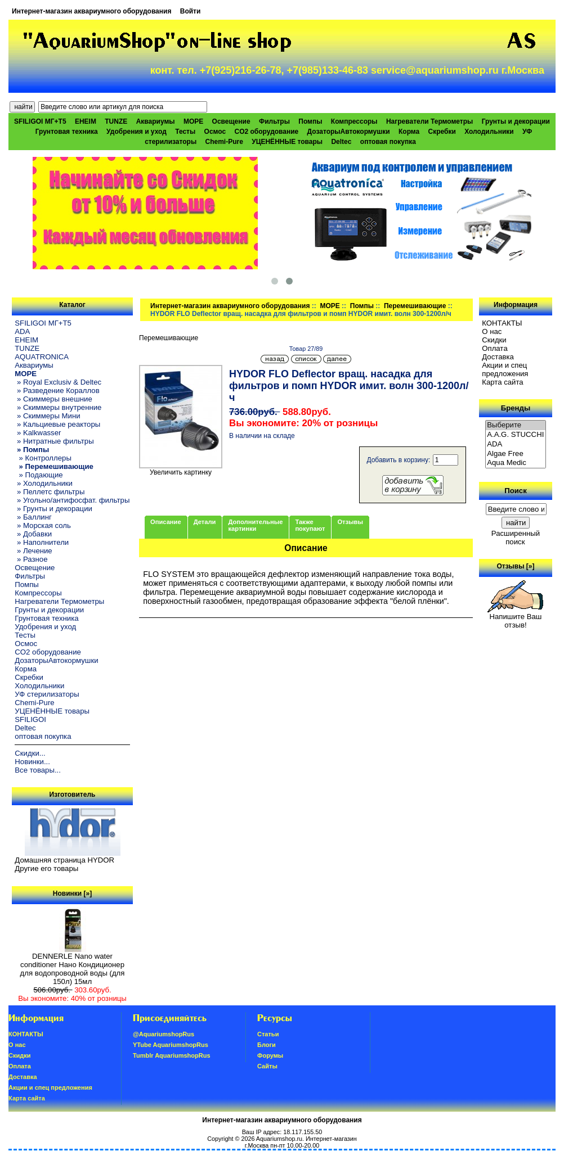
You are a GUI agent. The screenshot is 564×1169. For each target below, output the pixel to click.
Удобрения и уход (136, 132)
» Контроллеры (43, 458)
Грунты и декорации (516, 121)
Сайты (267, 1066)
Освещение (231, 121)
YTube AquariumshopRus (170, 1044)
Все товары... (38, 770)
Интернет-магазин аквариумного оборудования (91, 11)
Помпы (310, 121)
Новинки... (32, 761)
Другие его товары (46, 868)
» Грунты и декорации (53, 508)
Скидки (494, 340)
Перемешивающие (415, 306)
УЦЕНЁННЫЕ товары (287, 142)
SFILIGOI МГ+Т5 (40, 121)
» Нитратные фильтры (54, 441)
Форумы (270, 1055)
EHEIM (85, 121)
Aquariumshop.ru (279, 1138)
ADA (22, 331)
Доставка (498, 357)
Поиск (515, 490)
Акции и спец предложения (505, 369)
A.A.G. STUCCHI (515, 435)
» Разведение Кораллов (57, 390)
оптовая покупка (388, 142)
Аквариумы (155, 121)
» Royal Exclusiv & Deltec (58, 382)
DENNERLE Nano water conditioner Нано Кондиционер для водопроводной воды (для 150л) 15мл (72, 965)
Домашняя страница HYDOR (64, 860)
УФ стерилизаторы (47, 694)
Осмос (215, 132)
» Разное (31, 559)
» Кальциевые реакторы (57, 424)
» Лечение (33, 551)
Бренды (515, 408)
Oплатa (495, 348)
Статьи (268, 1034)
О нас (492, 331)
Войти (190, 11)
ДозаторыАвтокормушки (348, 132)
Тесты (185, 132)
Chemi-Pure (224, 142)
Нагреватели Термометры (429, 121)
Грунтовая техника (66, 132)
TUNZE (116, 121)
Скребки (442, 132)
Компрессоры (354, 121)
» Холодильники (44, 483)
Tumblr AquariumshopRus (172, 1055)
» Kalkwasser (38, 432)
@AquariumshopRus (163, 1034)
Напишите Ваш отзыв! (515, 617)
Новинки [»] (72, 893)
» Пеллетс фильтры (49, 492)
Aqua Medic (515, 463)
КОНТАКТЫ (502, 323)
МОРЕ (329, 306)
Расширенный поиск (515, 537)
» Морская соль (43, 525)
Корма (409, 132)
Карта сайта (502, 382)
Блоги (266, 1044)
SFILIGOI (30, 719)
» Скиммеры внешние (53, 399)
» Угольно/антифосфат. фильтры (72, 500)
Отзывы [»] (515, 566)
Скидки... (30, 753)
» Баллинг (33, 517)
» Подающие (38, 475)
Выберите (515, 425)
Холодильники (489, 132)
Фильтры (274, 121)
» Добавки (33, 534)
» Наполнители (42, 542)
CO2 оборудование (267, 132)
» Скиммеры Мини (47, 416)
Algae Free (515, 454)
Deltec (341, 142)
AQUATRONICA (42, 357)
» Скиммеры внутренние (58, 407)
